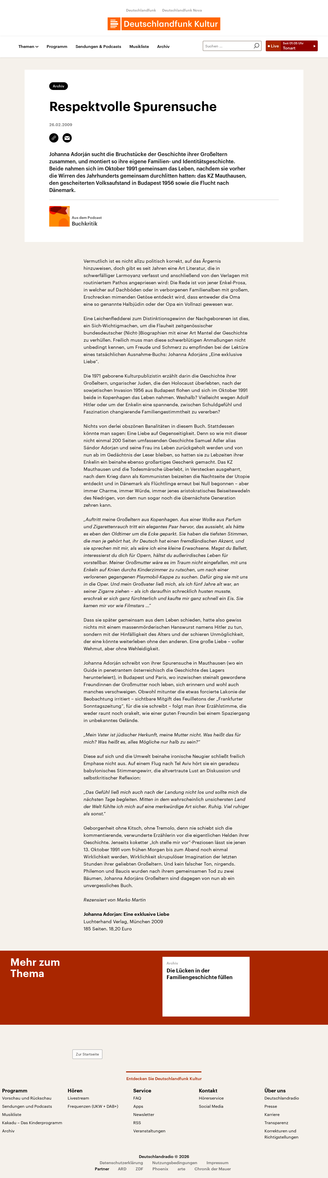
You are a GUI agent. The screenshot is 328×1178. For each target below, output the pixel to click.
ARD (122, 1168)
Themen (26, 46)
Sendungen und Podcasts (27, 1106)
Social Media (211, 1106)
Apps (138, 1106)
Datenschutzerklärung (121, 1162)
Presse (270, 1106)
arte (181, 1168)
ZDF (139, 1168)
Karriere (272, 1114)
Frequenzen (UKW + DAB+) (93, 1106)
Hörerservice (211, 1097)
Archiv (163, 46)
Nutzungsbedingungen (174, 1162)
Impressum (218, 1162)
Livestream (78, 1097)
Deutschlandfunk (141, 10)
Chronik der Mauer (212, 1168)
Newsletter (143, 1114)
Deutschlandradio (281, 1097)
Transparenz (276, 1122)
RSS (137, 1122)
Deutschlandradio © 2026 (164, 1156)
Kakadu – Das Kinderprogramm (32, 1122)
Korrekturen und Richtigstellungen (281, 1133)
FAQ (137, 1097)
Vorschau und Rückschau (27, 1097)
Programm (57, 46)
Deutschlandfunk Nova (182, 10)
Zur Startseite (98, 1054)
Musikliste (139, 46)
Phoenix (160, 1168)
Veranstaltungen (149, 1130)
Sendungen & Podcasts (98, 46)
